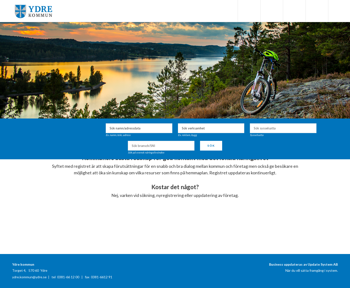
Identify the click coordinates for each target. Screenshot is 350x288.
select (311, 128)
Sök (211, 145)
